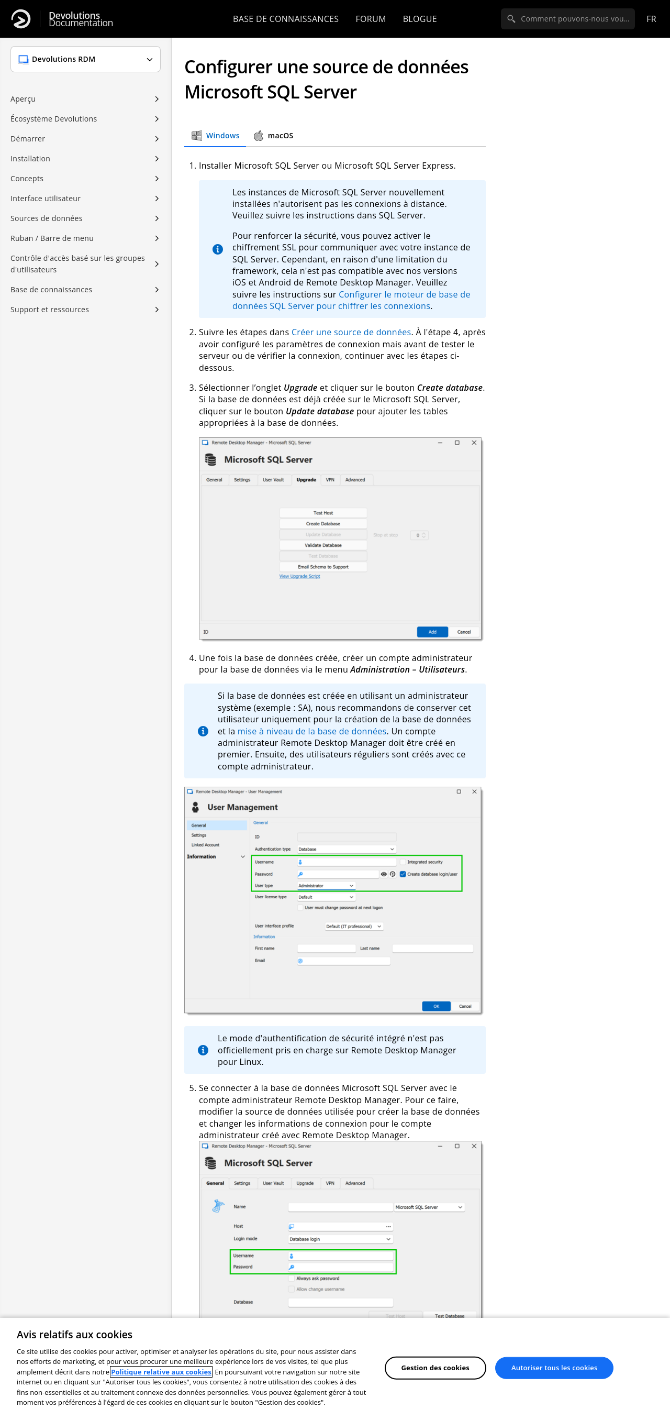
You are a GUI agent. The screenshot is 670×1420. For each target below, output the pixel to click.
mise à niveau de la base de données (312, 731)
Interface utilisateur (45, 198)
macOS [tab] (273, 135)
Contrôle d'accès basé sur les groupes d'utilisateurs (77, 263)
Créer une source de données (351, 332)
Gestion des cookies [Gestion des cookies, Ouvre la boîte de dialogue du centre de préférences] (435, 1367)
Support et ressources (49, 309)
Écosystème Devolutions (53, 119)
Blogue (420, 19)
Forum (370, 19)
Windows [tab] (215, 135)
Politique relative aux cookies (161, 1372)
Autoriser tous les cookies (554, 1367)
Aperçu (23, 99)
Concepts (26, 178)
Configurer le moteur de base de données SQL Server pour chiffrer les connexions (351, 300)
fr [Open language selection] (651, 19)
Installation (30, 158)
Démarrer (27, 139)
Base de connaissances (286, 19)
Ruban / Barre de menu (52, 238)
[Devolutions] (20, 18)
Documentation (81, 19)
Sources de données (46, 218)
